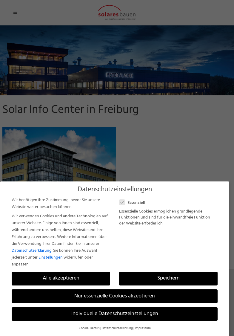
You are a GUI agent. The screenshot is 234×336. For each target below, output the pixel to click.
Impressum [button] (143, 328)
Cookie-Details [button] (89, 328)
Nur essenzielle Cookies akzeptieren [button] (114, 296)
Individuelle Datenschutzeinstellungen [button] (114, 314)
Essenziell (134, 202)
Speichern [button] (168, 278)
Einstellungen (51, 257)
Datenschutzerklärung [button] (117, 328)
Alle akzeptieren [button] (61, 278)
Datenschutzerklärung (32, 250)
